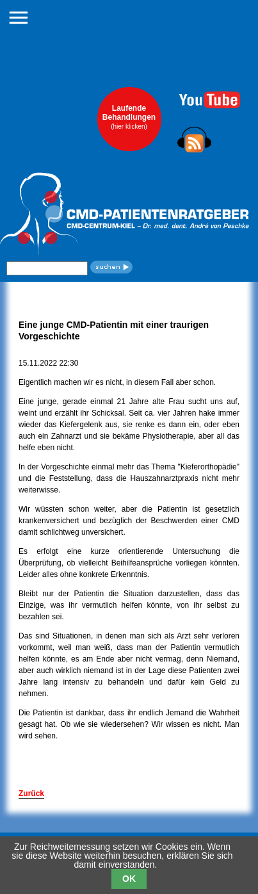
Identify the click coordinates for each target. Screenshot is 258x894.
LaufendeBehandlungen (129, 117)
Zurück (31, 793)
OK (129, 879)
